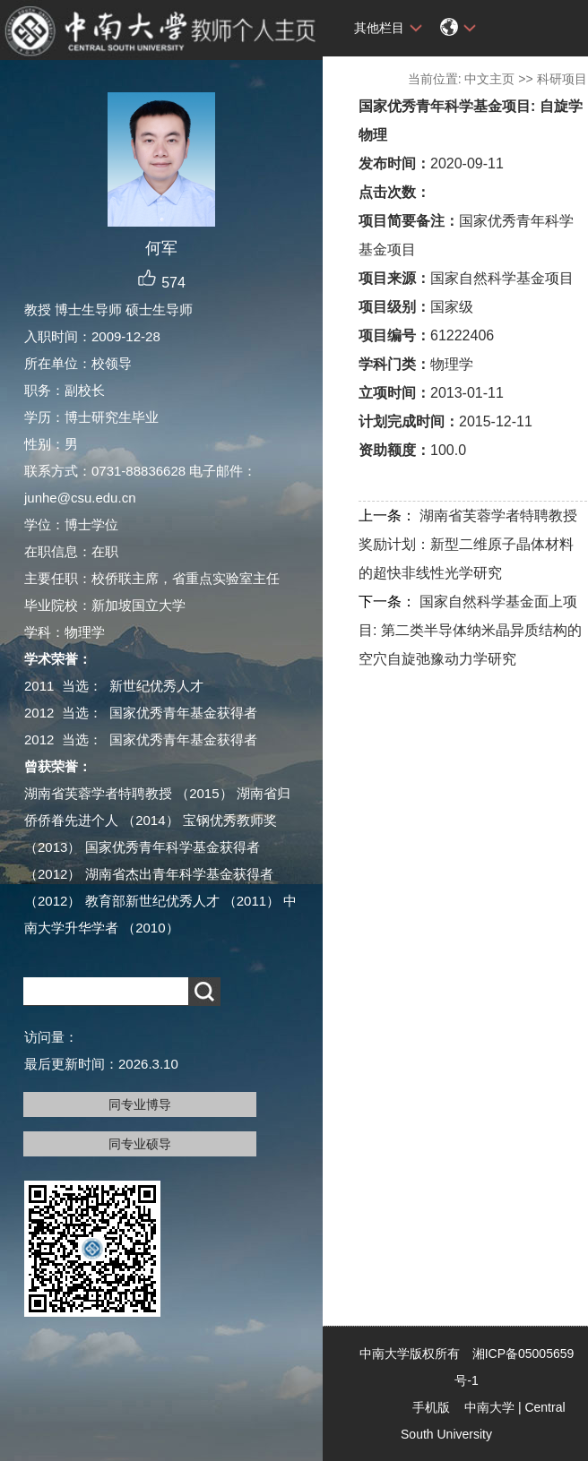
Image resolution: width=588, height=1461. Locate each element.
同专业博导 (139, 1104)
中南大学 (489, 1407)
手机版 (431, 1407)
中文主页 (489, 79)
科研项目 (562, 79)
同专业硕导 (139, 1144)
